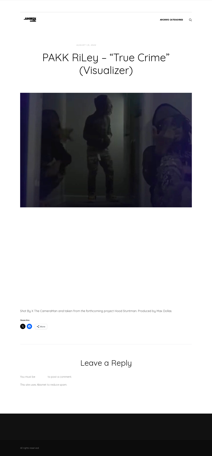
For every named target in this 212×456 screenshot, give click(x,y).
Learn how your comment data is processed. (95, 384)
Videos (128, 45)
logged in (41, 376)
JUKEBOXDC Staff (110, 45)
